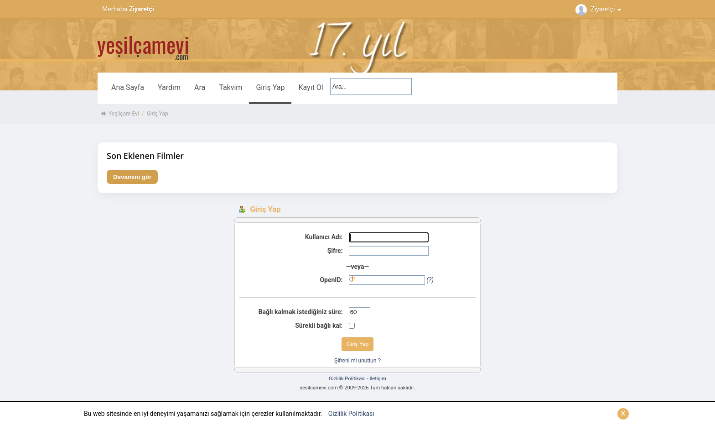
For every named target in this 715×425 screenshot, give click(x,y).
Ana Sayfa (127, 87)
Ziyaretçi (599, 9)
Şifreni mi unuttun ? (357, 360)
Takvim (230, 87)
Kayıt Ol (310, 87)
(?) (430, 279)
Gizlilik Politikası (351, 413)
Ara (199, 87)
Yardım (169, 87)
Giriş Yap (270, 87)
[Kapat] (623, 414)
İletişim (377, 379)
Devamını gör (132, 176)
